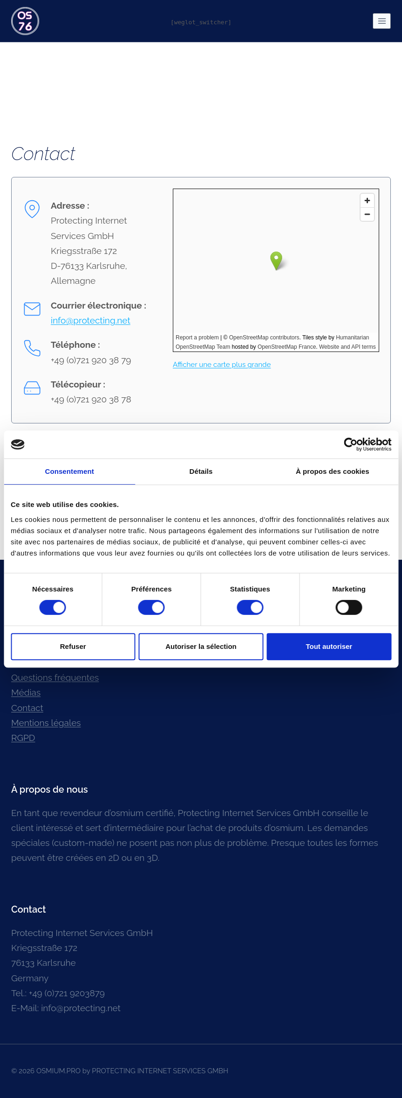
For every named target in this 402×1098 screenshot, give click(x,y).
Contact (27, 708)
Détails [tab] (201, 471)
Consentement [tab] (69, 471)
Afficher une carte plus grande (222, 364)
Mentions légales (46, 723)
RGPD (23, 737)
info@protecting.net (90, 320)
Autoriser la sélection (201, 646)
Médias (26, 692)
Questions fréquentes (55, 677)
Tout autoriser (329, 646)
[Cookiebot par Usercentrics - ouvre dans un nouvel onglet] (350, 444)
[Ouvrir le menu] (382, 20)
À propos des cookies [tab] (332, 471)
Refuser (73, 646)
